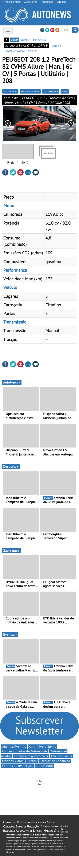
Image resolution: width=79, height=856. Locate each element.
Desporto (11, 466)
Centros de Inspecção (17, 766)
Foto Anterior (10, 91)
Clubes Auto (44, 766)
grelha (14, 40)
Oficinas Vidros (13, 761)
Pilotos (32, 761)
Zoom (65, 91)
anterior (56, 45)
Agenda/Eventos (14, 746)
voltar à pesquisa (15, 50)
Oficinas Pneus (61, 756)
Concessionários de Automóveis (24, 751)
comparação (39, 40)
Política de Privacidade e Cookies (36, 822)
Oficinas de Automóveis (31, 756)
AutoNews (11, 382)
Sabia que (11, 550)
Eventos (10, 634)
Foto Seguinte (50, 91)
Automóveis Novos (42, 746)
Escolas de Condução (55, 761)
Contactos (9, 822)
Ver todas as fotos (30, 91)
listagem (25, 40)
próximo (32, 50)
